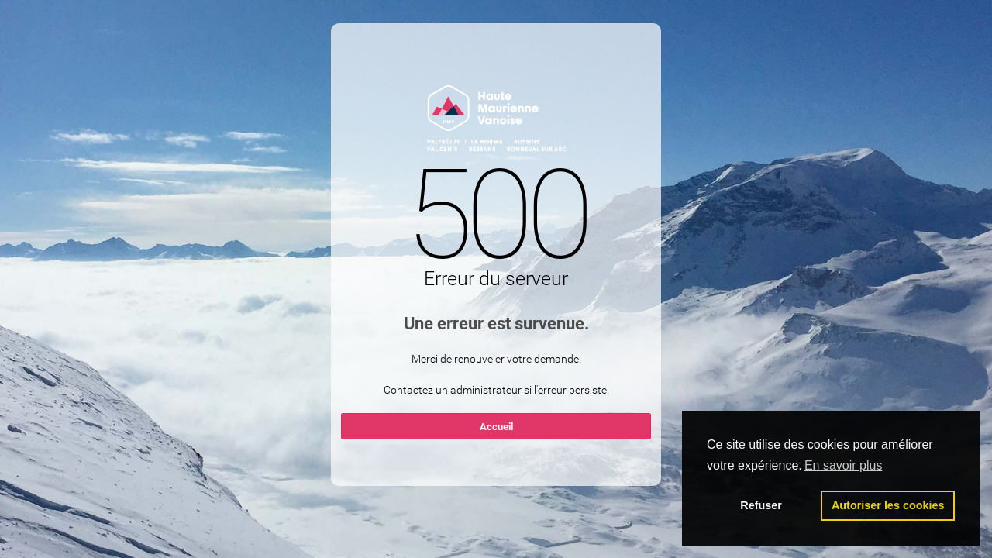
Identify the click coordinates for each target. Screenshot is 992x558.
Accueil (496, 426)
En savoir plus (843, 465)
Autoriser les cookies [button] (888, 505)
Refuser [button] (761, 505)
